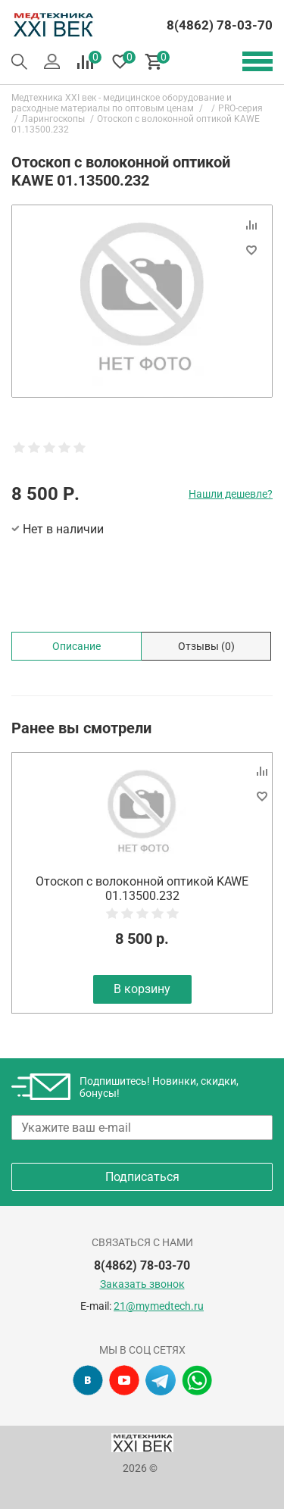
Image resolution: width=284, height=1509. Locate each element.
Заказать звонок (142, 1284)
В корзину (142, 989)
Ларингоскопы (53, 119)
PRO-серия (240, 108)
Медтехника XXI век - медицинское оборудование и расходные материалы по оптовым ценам (121, 103)
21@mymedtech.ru (159, 1306)
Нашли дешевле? (231, 494)
